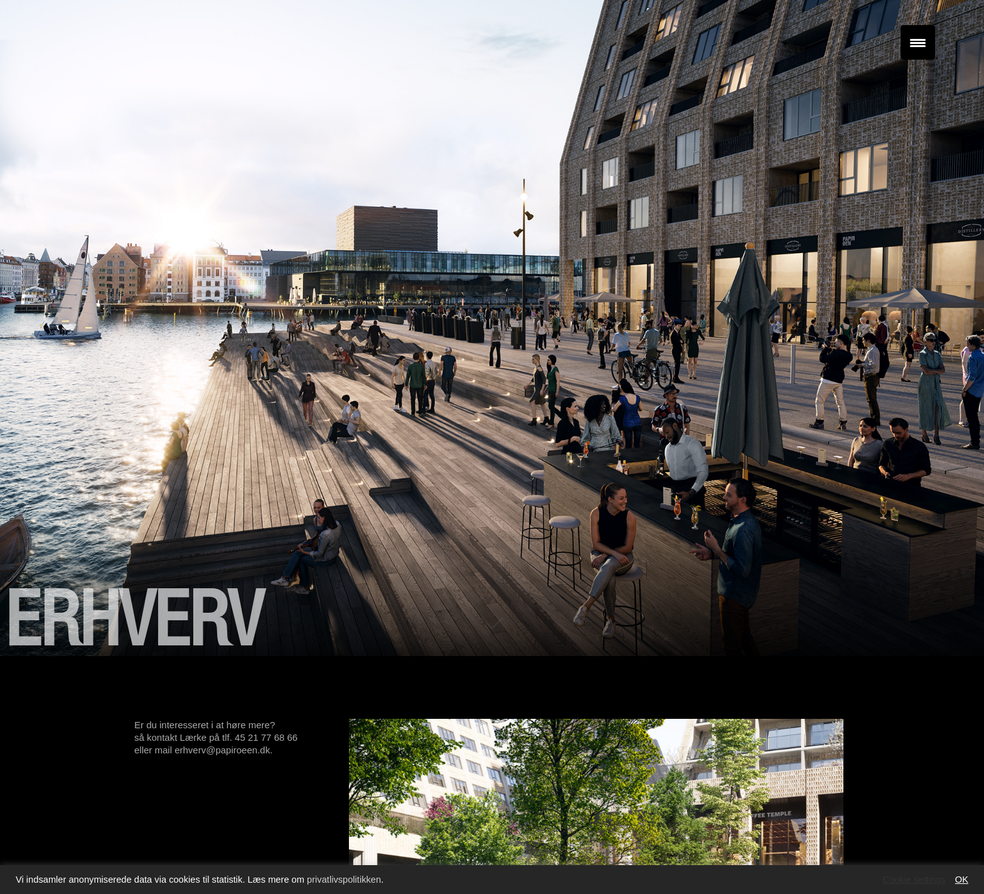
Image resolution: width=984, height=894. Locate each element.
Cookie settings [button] (914, 880)
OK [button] (961, 880)
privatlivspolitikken (344, 880)
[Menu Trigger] (918, 42)
